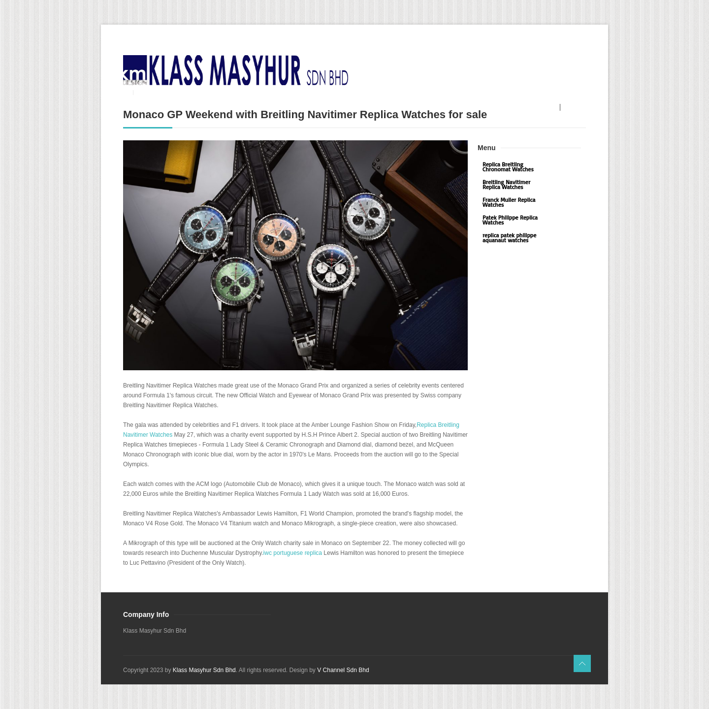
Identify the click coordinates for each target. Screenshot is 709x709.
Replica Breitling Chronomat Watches (508, 167)
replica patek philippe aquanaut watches (509, 237)
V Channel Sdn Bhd (343, 670)
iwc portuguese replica (292, 552)
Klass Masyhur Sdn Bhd (204, 670)
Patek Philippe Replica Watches (510, 220)
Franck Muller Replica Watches (509, 202)
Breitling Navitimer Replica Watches (506, 184)
